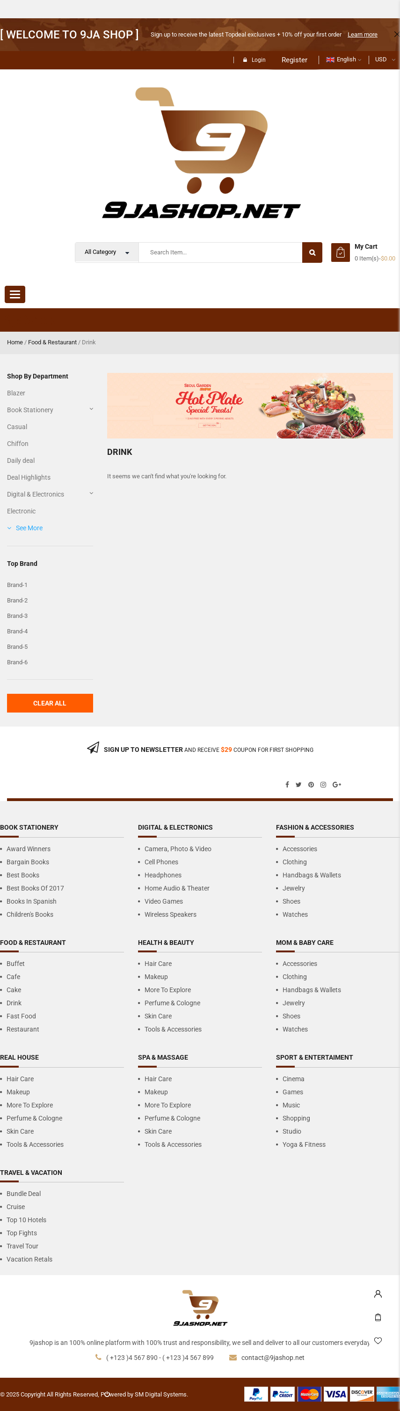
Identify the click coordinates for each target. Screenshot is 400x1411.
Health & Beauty (166, 942)
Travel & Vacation (31, 1172)
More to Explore (168, 990)
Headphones (163, 875)
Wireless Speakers (170, 914)
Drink (14, 1003)
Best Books (23, 875)
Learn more (363, 34)
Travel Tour (22, 1246)
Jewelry (294, 888)
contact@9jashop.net (273, 1357)
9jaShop (30, 320)
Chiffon (18, 443)
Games (293, 1092)
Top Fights (22, 1233)
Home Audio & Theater (177, 888)
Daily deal (21, 460)
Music (291, 1105)
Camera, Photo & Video (178, 849)
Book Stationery (30, 410)
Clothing (295, 862)
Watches (295, 914)
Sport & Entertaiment (314, 1057)
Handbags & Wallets (312, 875)
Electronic (21, 511)
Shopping (296, 1118)
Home (15, 342)
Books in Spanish (32, 901)
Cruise (16, 1206)
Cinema (294, 1079)
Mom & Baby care (305, 942)
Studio (292, 1131)
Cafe (13, 976)
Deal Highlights (29, 477)
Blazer (16, 393)
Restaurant (23, 1029)
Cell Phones (161, 862)
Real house (19, 1057)
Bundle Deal (24, 1193)
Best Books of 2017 (35, 888)
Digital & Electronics (35, 494)
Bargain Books (28, 862)
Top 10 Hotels (26, 1220)
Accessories (300, 849)
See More (29, 528)
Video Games (164, 901)
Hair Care (158, 963)
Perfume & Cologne (172, 1003)
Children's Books (30, 914)
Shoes (291, 901)
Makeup (156, 976)
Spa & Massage (163, 1057)
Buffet (16, 963)
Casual (17, 427)
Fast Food (21, 1016)
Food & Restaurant (52, 342)
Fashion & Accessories (315, 827)
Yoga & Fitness (304, 1144)
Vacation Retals (29, 1259)
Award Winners (29, 849)
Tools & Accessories (173, 1029)
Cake (14, 990)
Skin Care (158, 1016)
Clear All (49, 703)
